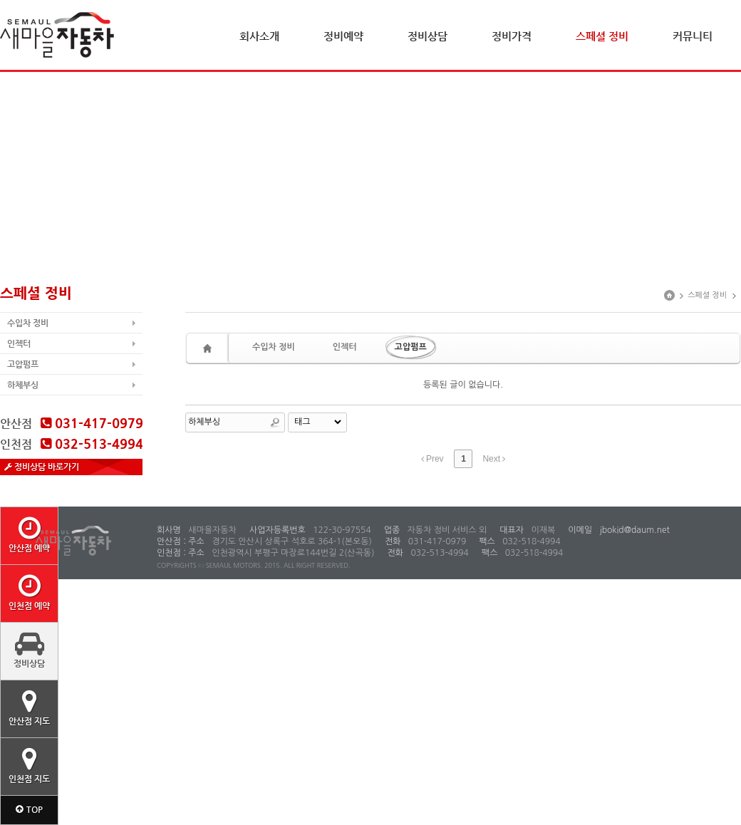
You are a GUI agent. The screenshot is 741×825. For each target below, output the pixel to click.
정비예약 (343, 36)
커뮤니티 (692, 36)
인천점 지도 (29, 765)
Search (275, 422)
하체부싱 (22, 385)
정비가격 (512, 36)
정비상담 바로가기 (41, 467)
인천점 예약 (29, 592)
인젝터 (19, 343)
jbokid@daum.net (633, 530)
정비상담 (427, 36)
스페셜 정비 (602, 36)
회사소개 (259, 36)
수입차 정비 (27, 323)
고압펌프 (22, 364)
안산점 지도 (29, 707)
